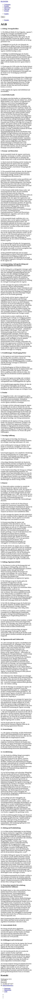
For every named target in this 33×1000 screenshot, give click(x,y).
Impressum (7, 988)
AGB (5, 991)
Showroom (7, 7)
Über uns (6, 9)
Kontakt (6, 11)
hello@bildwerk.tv (8, 985)
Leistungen (7, 4)
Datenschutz (7, 990)
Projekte (6, 6)
